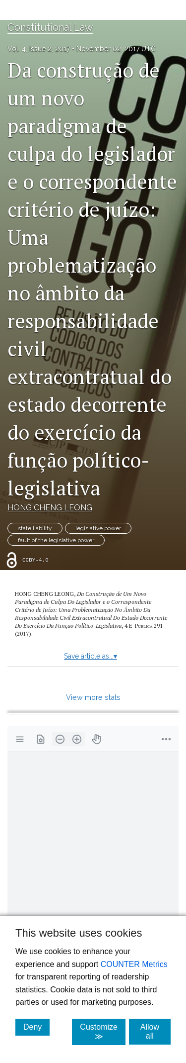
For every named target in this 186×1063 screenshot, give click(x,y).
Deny (36, 1026)
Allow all (155, 1031)
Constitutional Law (50, 27)
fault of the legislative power (56, 540)
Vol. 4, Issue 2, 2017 (38, 49)
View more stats (93, 697)
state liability (35, 528)
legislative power (98, 528)
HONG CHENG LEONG (49, 507)
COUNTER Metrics (134, 964)
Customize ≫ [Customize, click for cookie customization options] (102, 1032)
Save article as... (90, 656)
